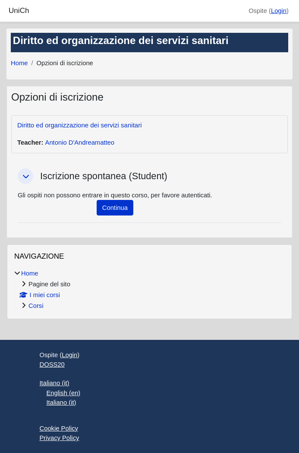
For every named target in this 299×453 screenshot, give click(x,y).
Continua (115, 207)
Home (19, 63)
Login (278, 10)
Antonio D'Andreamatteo (79, 142)
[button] (25, 176)
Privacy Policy (59, 437)
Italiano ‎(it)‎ (54, 383)
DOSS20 (52, 364)
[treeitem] (149, 290)
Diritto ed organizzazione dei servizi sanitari (79, 125)
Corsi (35, 305)
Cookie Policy (59, 428)
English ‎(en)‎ (64, 393)
